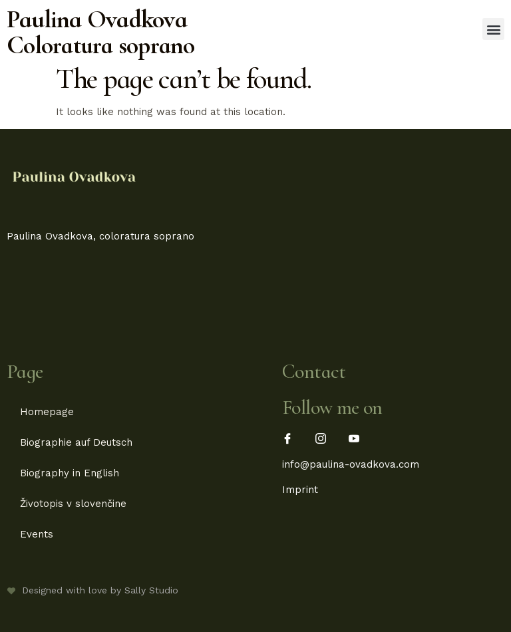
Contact (314, 371)
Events (36, 534)
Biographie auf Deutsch (76, 442)
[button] (493, 29)
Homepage (47, 412)
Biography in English (69, 473)
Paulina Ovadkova (97, 19)
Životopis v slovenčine (73, 504)
